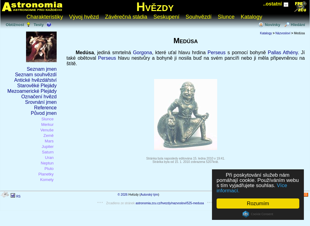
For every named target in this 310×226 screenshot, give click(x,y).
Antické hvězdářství (35, 80)
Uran (49, 157)
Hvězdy (155, 6)
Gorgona (142, 52)
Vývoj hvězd (84, 17)
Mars (49, 141)
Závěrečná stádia (126, 17)
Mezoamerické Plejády (32, 91)
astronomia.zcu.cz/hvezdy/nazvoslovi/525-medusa (170, 203)
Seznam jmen (42, 69)
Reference (45, 107)
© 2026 (122, 194)
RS (18, 196)
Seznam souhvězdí (36, 74)
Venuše (47, 130)
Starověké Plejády (37, 85)
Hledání (298, 24)
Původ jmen (44, 113)
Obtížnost (15, 24)
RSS (304, 194)
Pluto (49, 168)
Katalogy (251, 17)
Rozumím (258, 203)
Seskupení (166, 17)
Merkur (47, 124)
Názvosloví (282, 33)
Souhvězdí (199, 17)
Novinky (272, 24)
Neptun (47, 163)
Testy (39, 24)
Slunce (226, 17)
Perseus (217, 52)
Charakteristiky (45, 17)
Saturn (48, 152)
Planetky (46, 174)
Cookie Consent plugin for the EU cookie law (258, 214)
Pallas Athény (283, 52)
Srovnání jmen (41, 102)
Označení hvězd (39, 96)
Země (48, 135)
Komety (47, 179)
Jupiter (48, 146)
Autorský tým (149, 194)
